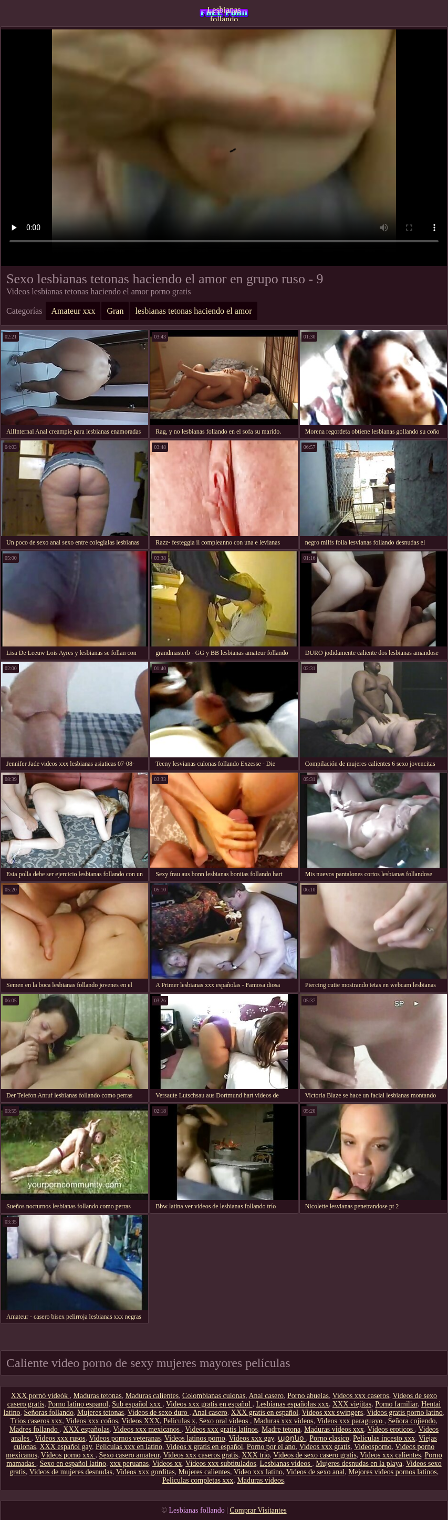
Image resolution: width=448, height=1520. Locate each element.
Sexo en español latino (73, 1463)
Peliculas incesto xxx (384, 1438)
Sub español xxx (137, 1404)
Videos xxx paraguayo (350, 1421)
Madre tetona (281, 1429)
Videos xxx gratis (324, 1447)
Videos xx (167, 1463)
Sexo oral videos (224, 1421)
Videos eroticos (391, 1429)
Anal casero (265, 1396)
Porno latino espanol (78, 1404)
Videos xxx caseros (360, 1396)
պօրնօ (292, 1438)
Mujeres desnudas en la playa (359, 1463)
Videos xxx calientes (390, 1455)
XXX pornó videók (40, 1396)
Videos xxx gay (251, 1438)
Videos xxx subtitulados (220, 1463)
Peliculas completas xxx (197, 1480)
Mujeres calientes (204, 1472)
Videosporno (372, 1447)
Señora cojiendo (412, 1421)
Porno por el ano (271, 1447)
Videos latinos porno (194, 1438)
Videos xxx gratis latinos (221, 1429)
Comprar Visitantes (258, 1510)
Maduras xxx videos (284, 1421)
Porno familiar (396, 1404)
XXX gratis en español (264, 1412)
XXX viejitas (351, 1404)
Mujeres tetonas (100, 1412)
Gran (115, 310)
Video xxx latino (258, 1472)
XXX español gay (65, 1447)
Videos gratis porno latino (405, 1412)
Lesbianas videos (286, 1463)
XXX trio (255, 1455)
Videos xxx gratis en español (209, 1404)
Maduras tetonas (97, 1396)
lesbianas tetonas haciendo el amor (193, 310)
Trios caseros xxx (36, 1421)
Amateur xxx (73, 310)
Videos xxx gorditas (145, 1472)
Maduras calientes (152, 1396)
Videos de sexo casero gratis (315, 1455)
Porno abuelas (308, 1396)
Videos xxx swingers (332, 1412)
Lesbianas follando (224, 13)
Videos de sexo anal (315, 1472)
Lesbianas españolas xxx (292, 1404)
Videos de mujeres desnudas (70, 1472)
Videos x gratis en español (204, 1447)
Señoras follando (49, 1412)
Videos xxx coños (92, 1421)
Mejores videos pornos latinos (392, 1472)
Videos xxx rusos (60, 1438)
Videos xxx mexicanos (147, 1429)
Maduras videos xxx (334, 1429)
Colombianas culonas (213, 1396)
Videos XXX (140, 1421)
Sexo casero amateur (129, 1455)
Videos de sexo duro (158, 1412)
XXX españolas (86, 1429)
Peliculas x (179, 1421)
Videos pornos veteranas (125, 1438)
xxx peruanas (129, 1463)
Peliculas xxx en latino (129, 1447)
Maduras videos (260, 1480)
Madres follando (34, 1429)
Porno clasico (329, 1438)
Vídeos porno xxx (68, 1455)
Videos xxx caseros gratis (200, 1455)
